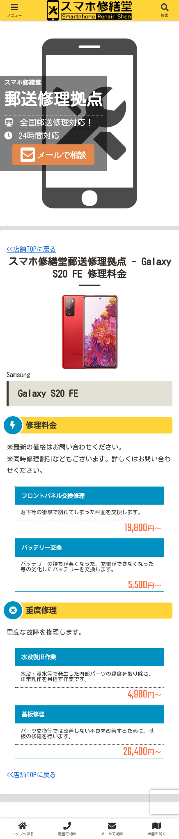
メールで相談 (61, 155)
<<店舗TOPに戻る (31, 249)
